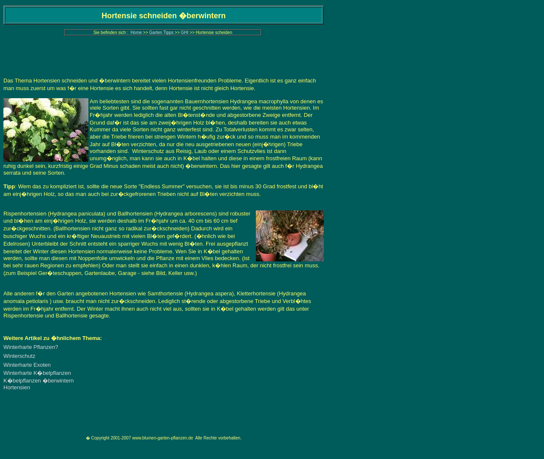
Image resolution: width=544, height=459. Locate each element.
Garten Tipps (161, 32)
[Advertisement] (163, 57)
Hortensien (16, 387)
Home (136, 32)
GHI (185, 32)
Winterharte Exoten (27, 365)
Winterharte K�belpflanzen (37, 373)
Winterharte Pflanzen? (30, 347)
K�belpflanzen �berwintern (38, 380)
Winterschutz (19, 356)
